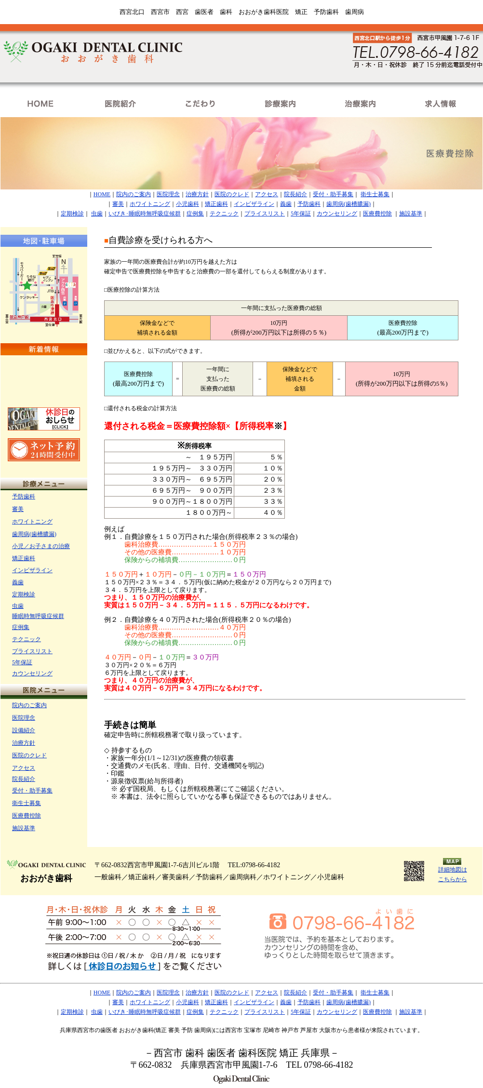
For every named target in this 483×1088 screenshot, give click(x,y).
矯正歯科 (216, 204)
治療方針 (197, 194)
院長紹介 (295, 194)
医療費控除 (377, 213)
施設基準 (410, 213)
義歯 (286, 204)
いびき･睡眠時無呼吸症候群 (144, 213)
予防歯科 (309, 204)
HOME (102, 194)
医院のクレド (232, 194)
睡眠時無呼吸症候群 (38, 616)
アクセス (266, 194)
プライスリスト (264, 213)
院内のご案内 (133, 194)
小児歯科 (187, 204)
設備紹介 (23, 730)
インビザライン (254, 204)
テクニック (224, 213)
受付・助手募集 (333, 194)
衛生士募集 (375, 194)
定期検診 (72, 213)
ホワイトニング (150, 204)
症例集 (195, 213)
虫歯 (97, 213)
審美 (118, 204)
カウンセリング (337, 213)
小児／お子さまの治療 (41, 546)
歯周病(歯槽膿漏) (348, 204)
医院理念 (168, 194)
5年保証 (301, 213)
